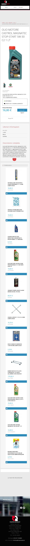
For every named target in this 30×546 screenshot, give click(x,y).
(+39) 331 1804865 (17, 538)
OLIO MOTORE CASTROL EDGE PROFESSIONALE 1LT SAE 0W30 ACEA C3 (15, 265)
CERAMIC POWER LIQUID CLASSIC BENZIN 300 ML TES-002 (16, 291)
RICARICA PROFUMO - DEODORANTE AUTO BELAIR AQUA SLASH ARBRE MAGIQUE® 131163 (16, 454)
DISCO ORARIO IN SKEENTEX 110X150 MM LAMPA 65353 (15, 344)
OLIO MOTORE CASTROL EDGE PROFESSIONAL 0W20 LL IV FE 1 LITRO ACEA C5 (15, 399)
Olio (14, 22)
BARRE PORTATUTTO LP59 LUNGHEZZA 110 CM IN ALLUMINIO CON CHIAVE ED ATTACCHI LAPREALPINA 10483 (15, 373)
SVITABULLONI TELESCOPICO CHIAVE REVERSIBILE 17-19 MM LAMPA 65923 (15, 184)
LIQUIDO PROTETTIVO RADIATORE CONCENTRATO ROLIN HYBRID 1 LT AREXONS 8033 (15, 238)
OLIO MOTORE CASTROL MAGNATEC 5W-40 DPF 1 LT (15, 425)
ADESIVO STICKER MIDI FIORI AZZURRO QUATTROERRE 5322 (16, 210)
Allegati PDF (10, 118)
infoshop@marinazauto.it (19, 540)
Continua (5, 509)
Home (3, 22)
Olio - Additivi (9, 22)
